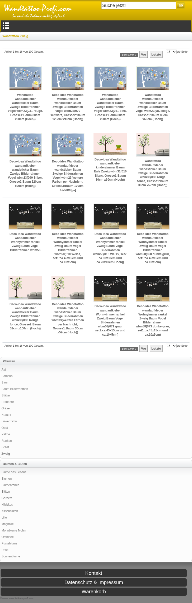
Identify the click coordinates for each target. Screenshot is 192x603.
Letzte (156, 54)
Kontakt (93, 573)
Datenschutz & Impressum (93, 582)
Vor (143, 54)
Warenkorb (94, 591)
